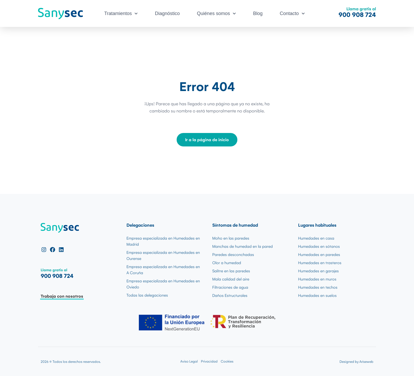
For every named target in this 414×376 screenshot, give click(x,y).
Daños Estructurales (229, 295)
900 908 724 (357, 14)
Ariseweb (366, 362)
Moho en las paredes (230, 238)
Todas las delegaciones (147, 295)
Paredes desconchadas (233, 254)
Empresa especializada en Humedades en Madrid (163, 241)
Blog (258, 13)
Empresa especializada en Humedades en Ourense (163, 255)
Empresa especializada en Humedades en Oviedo (163, 284)
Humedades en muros (317, 279)
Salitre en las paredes (231, 271)
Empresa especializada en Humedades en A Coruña (163, 269)
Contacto (292, 13)
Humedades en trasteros (319, 262)
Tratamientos (121, 13)
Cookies (227, 361)
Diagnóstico (167, 13)
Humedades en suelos (317, 295)
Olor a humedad (226, 262)
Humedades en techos (317, 287)
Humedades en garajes (318, 271)
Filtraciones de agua (230, 287)
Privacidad (209, 361)
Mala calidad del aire (230, 279)
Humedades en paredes (319, 254)
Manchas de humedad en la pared (242, 246)
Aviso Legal (189, 361)
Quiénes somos (216, 13)
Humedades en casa (316, 238)
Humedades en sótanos (319, 246)
